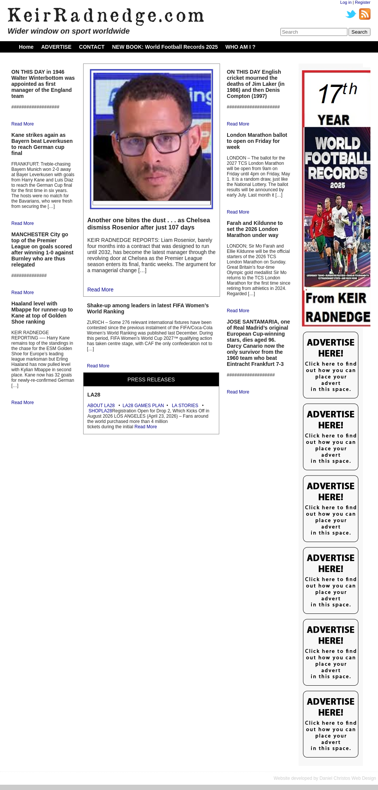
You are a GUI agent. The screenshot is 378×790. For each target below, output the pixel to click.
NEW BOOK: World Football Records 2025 (165, 47)
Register (362, 2)
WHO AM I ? (240, 47)
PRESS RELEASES (151, 379)
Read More (22, 124)
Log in (346, 2)
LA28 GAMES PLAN (143, 405)
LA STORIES (185, 405)
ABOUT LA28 (101, 405)
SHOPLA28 (100, 411)
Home (26, 47)
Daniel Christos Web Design (347, 778)
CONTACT (91, 47)
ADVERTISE (56, 47)
